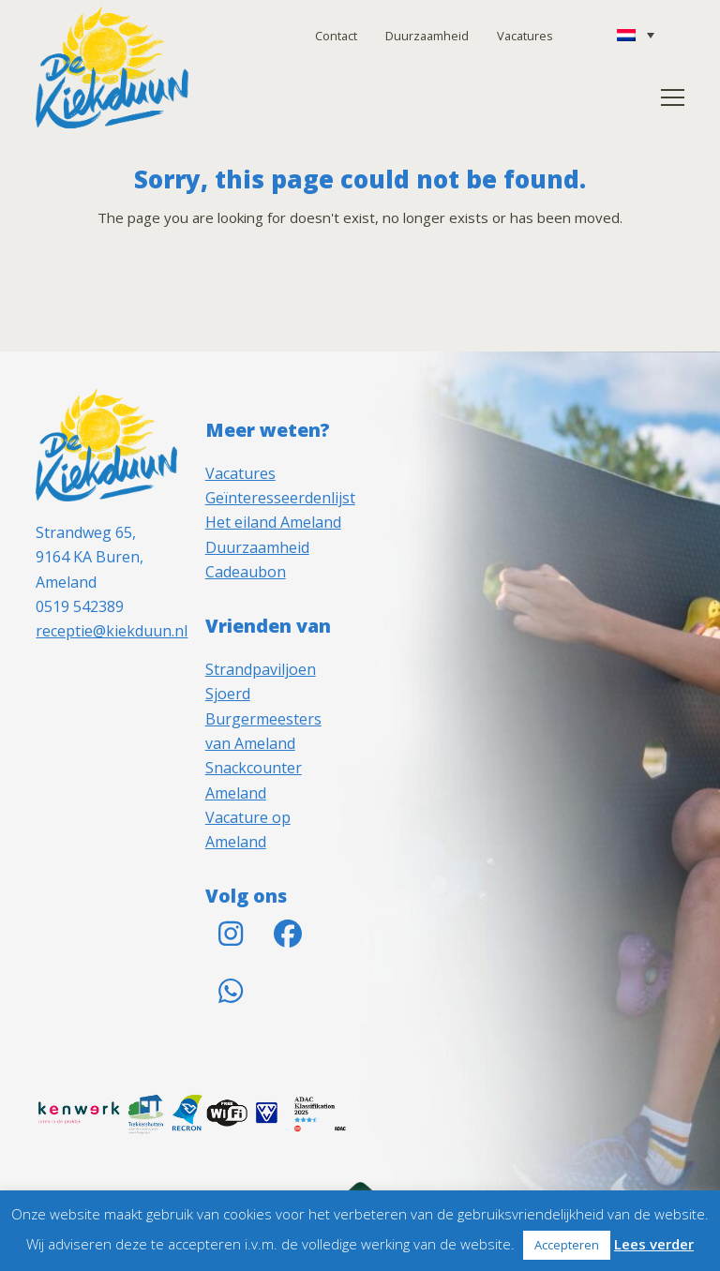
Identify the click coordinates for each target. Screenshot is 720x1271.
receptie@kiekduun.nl (112, 631)
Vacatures (525, 35)
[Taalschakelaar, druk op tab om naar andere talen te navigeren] (636, 34)
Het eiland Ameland (273, 522)
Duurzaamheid (427, 35)
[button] (672, 97)
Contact (336, 35)
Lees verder (654, 1243)
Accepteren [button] (566, 1244)
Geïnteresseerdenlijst (280, 497)
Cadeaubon (245, 571)
